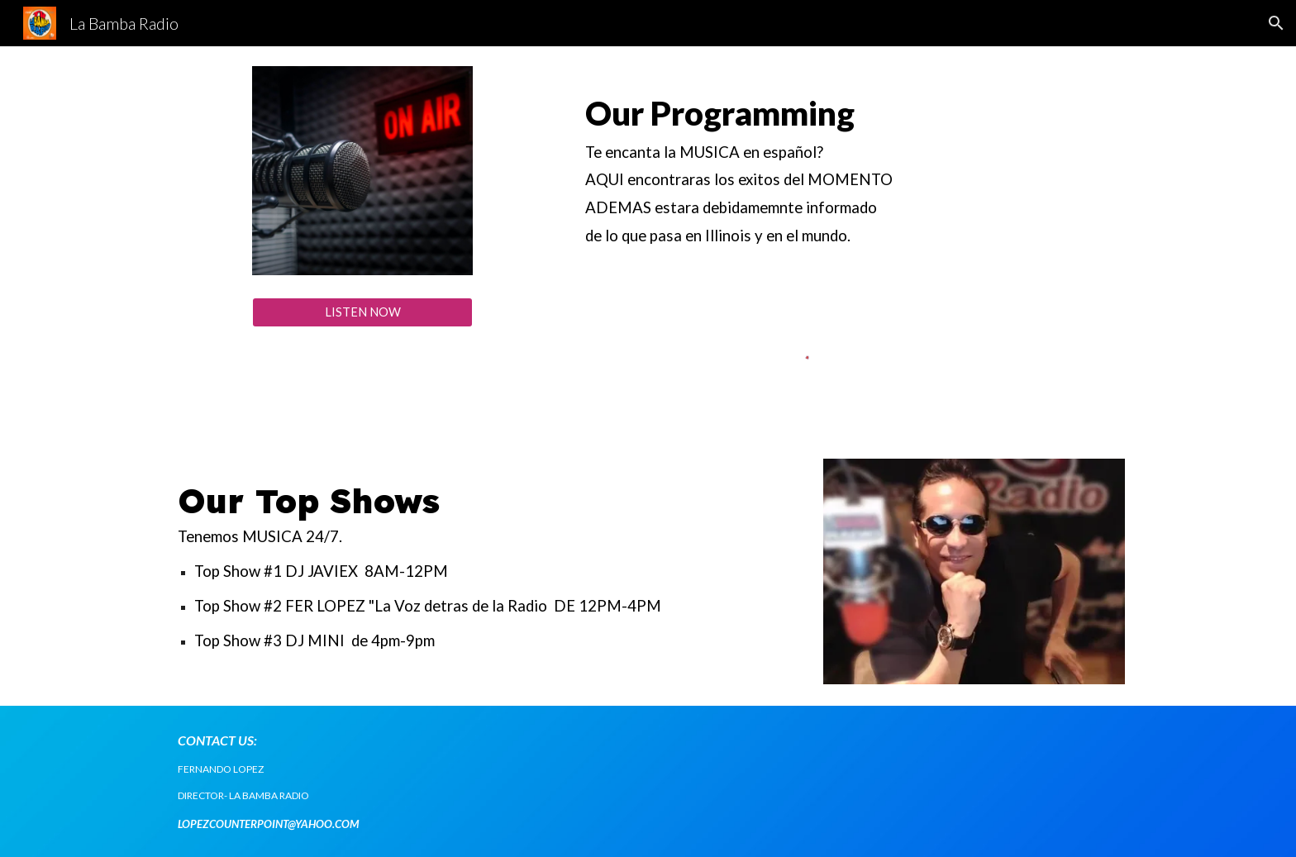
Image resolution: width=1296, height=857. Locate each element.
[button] (1276, 23)
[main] (811, 171)
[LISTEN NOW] (362, 312)
